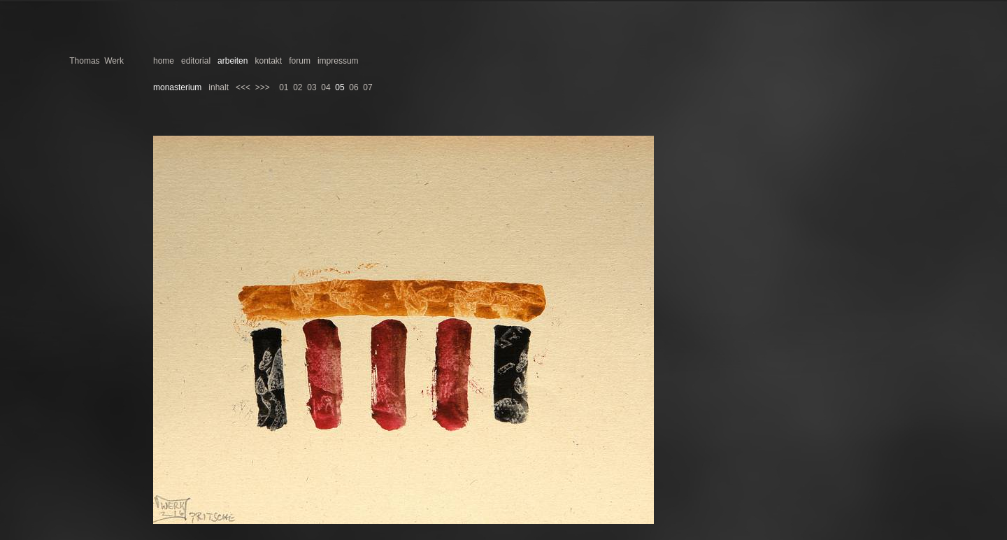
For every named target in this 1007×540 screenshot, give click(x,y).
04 (325, 87)
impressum (338, 61)
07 (367, 87)
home (163, 61)
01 (283, 87)
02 (297, 87)
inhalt (218, 87)
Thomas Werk (96, 61)
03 (311, 87)
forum (299, 61)
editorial (195, 61)
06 (353, 87)
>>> (262, 87)
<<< (243, 87)
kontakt (268, 61)
